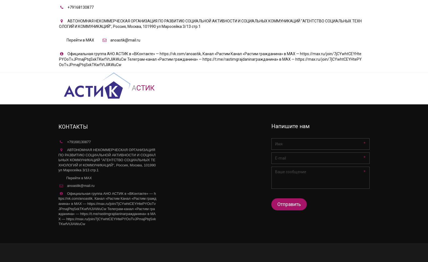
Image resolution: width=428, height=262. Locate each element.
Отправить (289, 204)
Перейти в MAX (80, 40)
